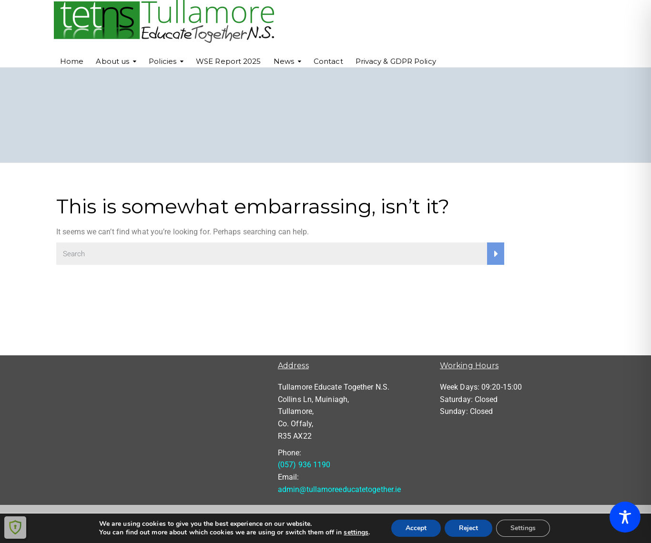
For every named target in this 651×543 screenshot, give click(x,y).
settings (356, 532)
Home (71, 61)
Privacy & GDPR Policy (396, 61)
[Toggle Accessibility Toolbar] (625, 517)
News (284, 61)
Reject (468, 528)
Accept (416, 528)
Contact (328, 61)
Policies (162, 61)
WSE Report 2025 (228, 61)
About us (112, 61)
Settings (523, 528)
